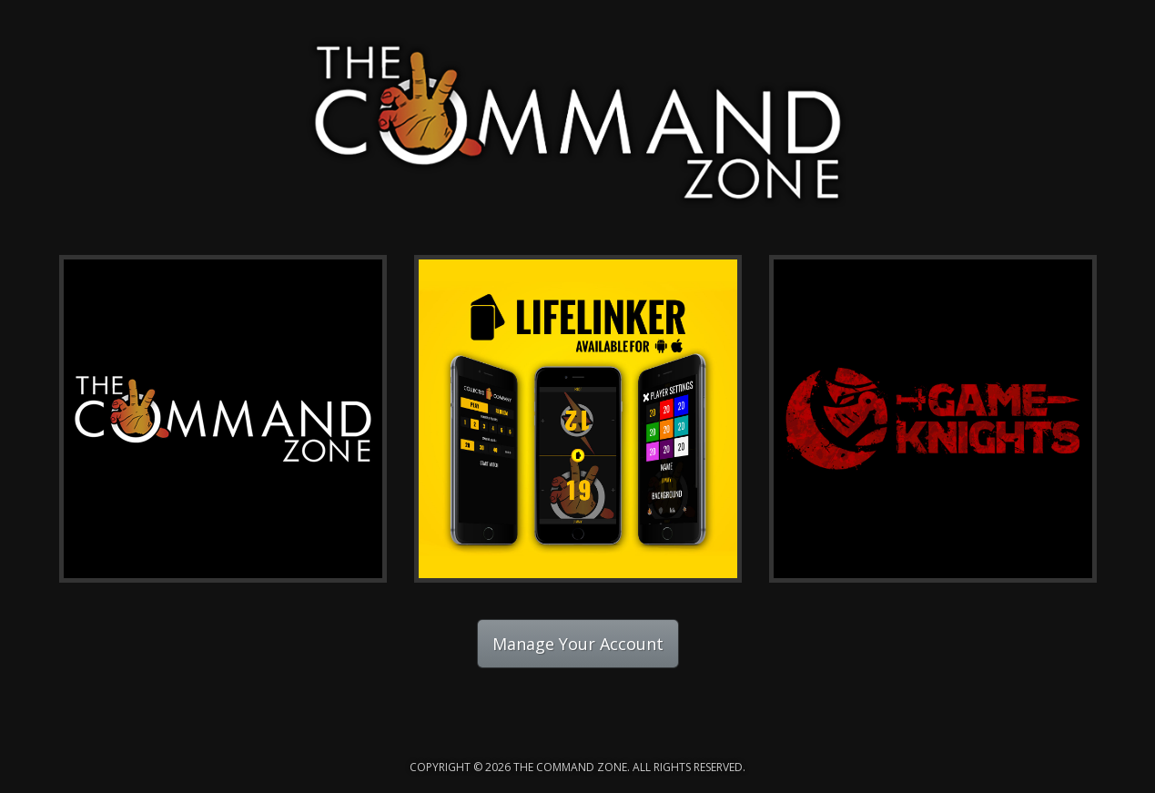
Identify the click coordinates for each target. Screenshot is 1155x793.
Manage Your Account (578, 644)
